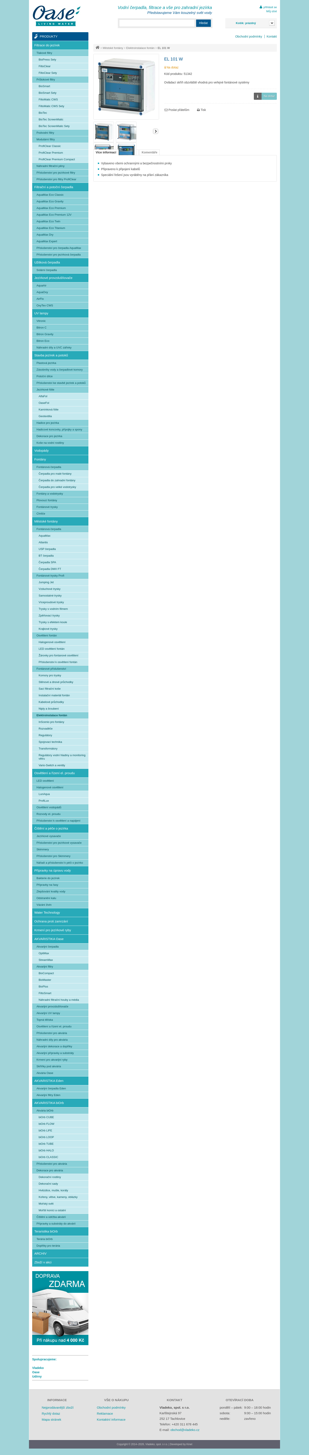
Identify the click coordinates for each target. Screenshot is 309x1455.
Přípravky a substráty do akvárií (56, 1223)
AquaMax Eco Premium (51, 208)
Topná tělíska (44, 1019)
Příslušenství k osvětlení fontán (58, 662)
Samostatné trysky (50, 595)
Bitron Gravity (44, 334)
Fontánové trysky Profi (50, 575)
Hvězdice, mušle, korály (53, 1190)
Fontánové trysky (47, 507)
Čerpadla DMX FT (50, 569)
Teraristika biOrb (46, 1231)
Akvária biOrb (44, 1110)
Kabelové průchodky (51, 702)
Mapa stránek (51, 1419)
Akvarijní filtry (44, 966)
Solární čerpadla (46, 270)
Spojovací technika (50, 741)
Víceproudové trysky (51, 602)
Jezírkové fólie (45, 389)
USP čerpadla (47, 549)
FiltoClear (45, 66)
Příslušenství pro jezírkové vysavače (59, 842)
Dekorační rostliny (50, 1177)
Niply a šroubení (49, 708)
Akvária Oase (44, 1073)
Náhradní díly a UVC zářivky (53, 347)
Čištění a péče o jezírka (51, 828)
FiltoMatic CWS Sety (51, 106)
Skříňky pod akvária (48, 1066)
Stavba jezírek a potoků (51, 355)
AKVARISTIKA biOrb (49, 1103)
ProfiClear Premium (51, 152)
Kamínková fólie (49, 409)
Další (155, 131)
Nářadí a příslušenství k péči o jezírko (59, 862)
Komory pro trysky (50, 675)
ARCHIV (40, 1253)
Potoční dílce (44, 376)
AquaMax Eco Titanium (50, 228)
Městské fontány (113, 48)
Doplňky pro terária (48, 1245)
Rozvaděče (46, 728)
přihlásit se (270, 7)
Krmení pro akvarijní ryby (52, 1059)
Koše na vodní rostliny (50, 442)
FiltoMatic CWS (48, 99)
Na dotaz (264, 96)
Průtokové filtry (45, 79)
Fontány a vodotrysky (49, 493)
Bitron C (41, 327)
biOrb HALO (46, 1150)
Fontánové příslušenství (51, 668)
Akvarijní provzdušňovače (52, 1006)
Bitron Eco (42, 340)
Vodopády (41, 450)
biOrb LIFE (45, 1130)
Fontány (40, 459)
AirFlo (40, 298)
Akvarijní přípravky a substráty (55, 1053)
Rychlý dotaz (51, 1413)
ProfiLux (44, 800)
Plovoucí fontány (46, 500)
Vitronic (41, 320)
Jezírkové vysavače (48, 836)
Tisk (201, 110)
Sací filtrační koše (50, 688)
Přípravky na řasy (47, 884)
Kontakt (272, 36)
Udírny (37, 1376)
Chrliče (40, 513)
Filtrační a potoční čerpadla (53, 187)
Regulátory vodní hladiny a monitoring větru (62, 757)
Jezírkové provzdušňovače (53, 278)
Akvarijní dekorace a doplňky (54, 1046)
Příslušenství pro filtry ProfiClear (56, 179)
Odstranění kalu (46, 898)
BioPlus (43, 986)
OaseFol (44, 402)
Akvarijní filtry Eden (48, 1095)
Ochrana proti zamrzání (51, 921)
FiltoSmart (45, 993)
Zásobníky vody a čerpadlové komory (59, 369)
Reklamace (105, 1413)
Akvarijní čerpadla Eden (51, 1088)
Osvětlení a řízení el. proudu (54, 773)
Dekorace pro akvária (49, 1170)
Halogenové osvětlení (52, 642)
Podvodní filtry (45, 132)
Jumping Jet (46, 582)
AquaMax (44, 535)
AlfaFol (43, 396)
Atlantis (43, 542)
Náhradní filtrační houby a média (59, 999)
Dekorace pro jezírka (49, 436)
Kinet (189, 1444)
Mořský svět (46, 1203)
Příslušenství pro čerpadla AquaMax (58, 248)
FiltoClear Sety (48, 72)
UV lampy (41, 313)
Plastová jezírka (46, 363)
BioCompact (46, 973)
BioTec (43, 112)
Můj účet (271, 11)
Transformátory (48, 748)
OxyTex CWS (44, 305)
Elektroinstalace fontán (140, 48)
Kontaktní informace (111, 1419)
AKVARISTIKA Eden (49, 1081)
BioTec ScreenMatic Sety (54, 126)
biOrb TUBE (46, 1143)
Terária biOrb (44, 1239)
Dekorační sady (48, 1183)
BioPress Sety (47, 59)
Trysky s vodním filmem (53, 608)
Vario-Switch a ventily (52, 765)
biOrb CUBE (46, 1117)
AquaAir (41, 285)
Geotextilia (45, 416)
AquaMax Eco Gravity (50, 201)
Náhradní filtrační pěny (50, 166)
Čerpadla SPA (47, 562)
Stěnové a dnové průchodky (56, 682)
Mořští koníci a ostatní (52, 1210)
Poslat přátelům (177, 110)
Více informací (106, 152)
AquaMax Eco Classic (50, 194)
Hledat (203, 23)
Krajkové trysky (48, 628)
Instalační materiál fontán (54, 695)
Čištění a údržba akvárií (51, 1217)
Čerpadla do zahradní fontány (57, 480)
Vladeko (38, 1368)
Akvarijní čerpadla (47, 946)
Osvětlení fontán (46, 635)
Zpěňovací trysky (49, 615)
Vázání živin (44, 904)
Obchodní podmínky (248, 36)
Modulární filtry (45, 139)
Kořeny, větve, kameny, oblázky (58, 1197)
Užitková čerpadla (47, 262)
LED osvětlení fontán (52, 648)
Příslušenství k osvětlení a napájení (58, 820)
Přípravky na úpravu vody (52, 870)
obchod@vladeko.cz (184, 1430)
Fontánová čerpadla (48, 467)
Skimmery (42, 849)
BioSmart (44, 86)
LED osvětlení (45, 780)
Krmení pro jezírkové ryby (52, 930)
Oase (35, 1372)
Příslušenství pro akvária (51, 1033)
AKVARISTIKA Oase (49, 939)
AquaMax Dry (44, 234)
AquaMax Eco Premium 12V (53, 214)
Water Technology (47, 912)
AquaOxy (42, 292)
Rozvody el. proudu (48, 814)
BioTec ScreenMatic (51, 119)
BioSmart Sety (47, 92)
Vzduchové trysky (50, 588)
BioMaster (45, 979)
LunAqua (44, 794)
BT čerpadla (46, 555)
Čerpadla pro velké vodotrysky (57, 487)
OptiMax (44, 953)
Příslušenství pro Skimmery (53, 856)
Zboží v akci (43, 1262)
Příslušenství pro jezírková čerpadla (58, 254)
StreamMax (46, 959)
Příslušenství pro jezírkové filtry (55, 172)
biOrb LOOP (46, 1137)
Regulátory (45, 735)
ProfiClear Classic (50, 146)
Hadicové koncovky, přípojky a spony (59, 429)
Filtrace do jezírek (47, 45)
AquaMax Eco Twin (48, 221)
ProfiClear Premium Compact (57, 159)
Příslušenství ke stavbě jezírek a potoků (61, 383)
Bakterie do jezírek (48, 878)
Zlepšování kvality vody (50, 891)
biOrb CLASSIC (48, 1157)
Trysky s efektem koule (53, 622)
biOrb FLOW (46, 1123)
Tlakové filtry (44, 53)
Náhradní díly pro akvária (52, 1039)
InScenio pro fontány (51, 722)
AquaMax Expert (46, 241)
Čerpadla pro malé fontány (55, 473)
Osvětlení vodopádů (48, 807)
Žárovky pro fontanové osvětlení (58, 655)
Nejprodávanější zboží (57, 1407)
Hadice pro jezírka (47, 422)
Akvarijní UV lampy (48, 1013)
